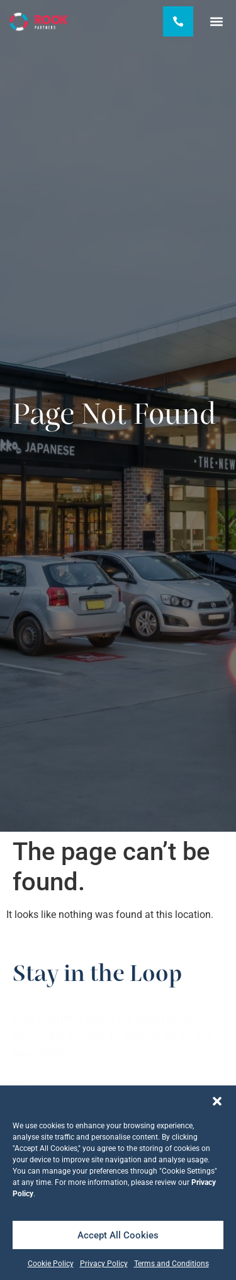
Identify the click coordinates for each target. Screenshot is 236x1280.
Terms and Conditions (171, 1263)
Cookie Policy (51, 1263)
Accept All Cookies (118, 1235)
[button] (217, 1101)
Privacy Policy (104, 1263)
